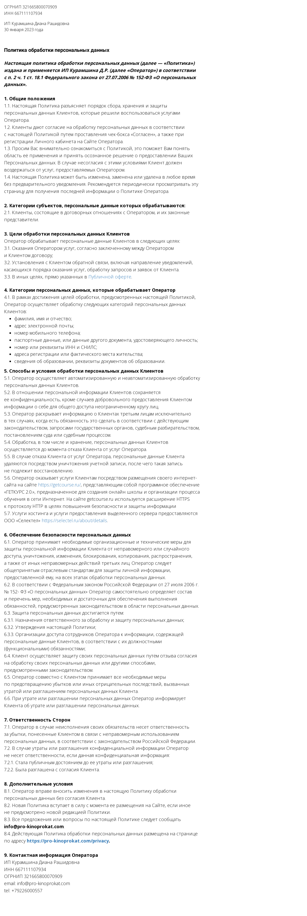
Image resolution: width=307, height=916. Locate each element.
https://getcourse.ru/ (59, 485)
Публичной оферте (109, 277)
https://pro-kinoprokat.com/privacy (68, 841)
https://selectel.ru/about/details (74, 520)
